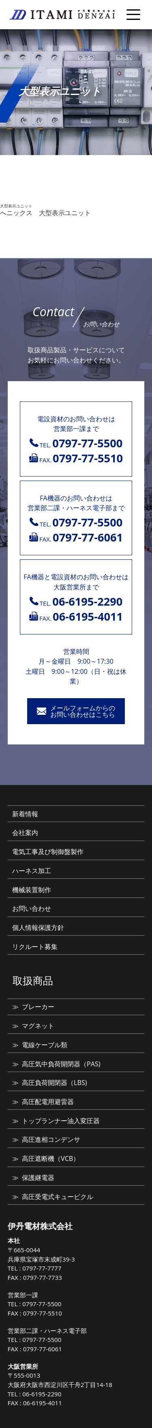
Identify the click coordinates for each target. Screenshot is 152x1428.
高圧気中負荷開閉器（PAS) (61, 1063)
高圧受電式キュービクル (57, 1196)
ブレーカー (38, 1006)
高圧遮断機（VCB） (50, 1158)
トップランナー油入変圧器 (61, 1120)
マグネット (38, 1025)
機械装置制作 (31, 889)
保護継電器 (38, 1177)
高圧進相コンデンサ (51, 1139)
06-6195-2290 (41, 1394)
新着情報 (25, 813)
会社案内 (25, 832)
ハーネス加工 (31, 870)
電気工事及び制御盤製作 (47, 851)
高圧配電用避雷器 (48, 1101)
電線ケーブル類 (44, 1044)
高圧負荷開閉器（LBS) (54, 1082)
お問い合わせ (31, 908)
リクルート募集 (35, 946)
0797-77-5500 (41, 1304)
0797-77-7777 (41, 1268)
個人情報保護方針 (38, 927)
